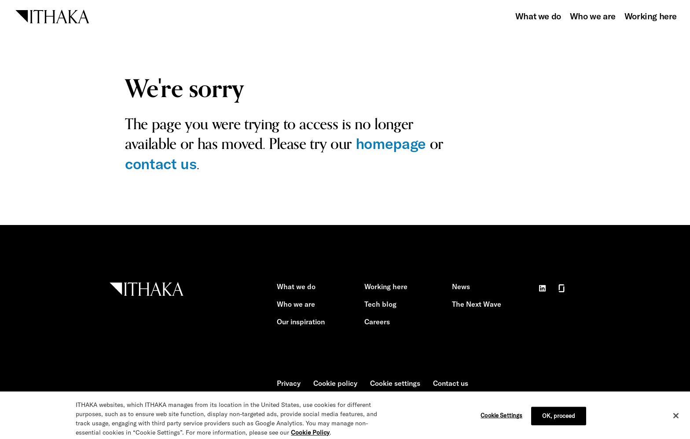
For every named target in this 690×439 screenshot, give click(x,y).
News (461, 286)
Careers (377, 321)
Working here (650, 16)
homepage (391, 143)
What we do (538, 16)
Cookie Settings (501, 420)
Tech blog (380, 304)
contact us (161, 163)
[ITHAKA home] (52, 16)
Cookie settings (395, 383)
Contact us (450, 383)
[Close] (676, 421)
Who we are (593, 16)
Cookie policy (335, 383)
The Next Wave (476, 304)
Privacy (289, 383)
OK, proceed (558, 420)
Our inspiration (301, 321)
